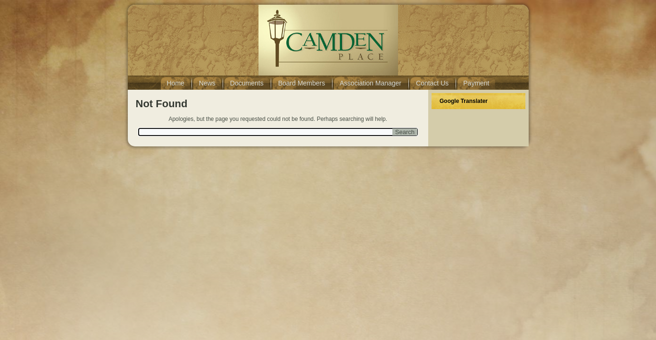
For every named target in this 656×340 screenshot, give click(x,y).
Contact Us (432, 83)
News (207, 83)
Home (175, 83)
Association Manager (370, 83)
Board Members (301, 83)
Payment (476, 83)
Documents (247, 83)
